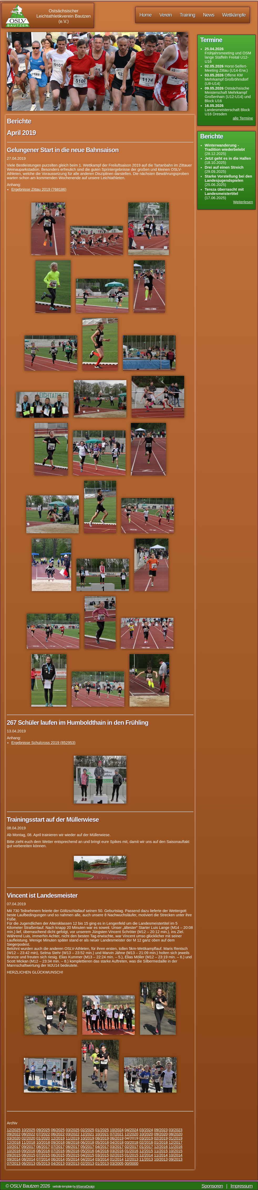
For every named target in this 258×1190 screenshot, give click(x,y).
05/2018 (102, 1142)
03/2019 (146, 1138)
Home (146, 15)
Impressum (242, 1186)
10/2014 (175, 1155)
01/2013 (102, 1163)
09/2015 (13, 1155)
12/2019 (58, 1138)
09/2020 (161, 1134)
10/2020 (146, 1134)
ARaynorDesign (85, 1186)
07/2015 (43, 1155)
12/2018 (13, 1142)
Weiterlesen (243, 202)
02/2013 (87, 1163)
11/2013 (146, 1159)
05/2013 (43, 1163)
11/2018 (28, 1142)
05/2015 (72, 1155)
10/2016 (13, 1151)
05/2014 (72, 1159)
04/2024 (131, 1130)
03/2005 (116, 1163)
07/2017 (58, 1147)
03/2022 (72, 1134)
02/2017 (131, 1147)
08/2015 (28, 1155)
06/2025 (58, 1130)
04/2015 (87, 1155)
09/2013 (175, 1159)
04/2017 (102, 1147)
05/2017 (87, 1147)
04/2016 (102, 1151)
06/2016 (72, 1151)
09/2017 (28, 1147)
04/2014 (87, 1159)
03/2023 (175, 1130)
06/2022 (58, 1134)
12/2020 (131, 1134)
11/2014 (161, 1155)
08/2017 (43, 1147)
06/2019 (116, 1138)
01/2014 (116, 1159)
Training (187, 15)
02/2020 (28, 1138)
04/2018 (116, 1142)
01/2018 (161, 1142)
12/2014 (146, 1155)
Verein (165, 15)
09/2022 (13, 1134)
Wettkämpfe (234, 15)
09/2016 (28, 1151)
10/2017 (13, 1147)
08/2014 (28, 1159)
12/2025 (13, 1130)
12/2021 (87, 1134)
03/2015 (102, 1155)
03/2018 (131, 1142)
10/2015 (175, 1151)
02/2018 (146, 1142)
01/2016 (131, 1151)
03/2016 (116, 1151)
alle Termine (243, 118)
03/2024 (146, 1130)
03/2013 (72, 1163)
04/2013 (58, 1163)
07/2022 (43, 1134)
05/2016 (87, 1151)
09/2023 (161, 1130)
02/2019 (161, 1138)
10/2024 (116, 1130)
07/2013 (13, 1163)
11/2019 (72, 1138)
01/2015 (131, 1155)
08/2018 (72, 1142)
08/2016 (43, 1151)
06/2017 (72, 1147)
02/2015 (116, 1155)
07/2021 (116, 1134)
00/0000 (131, 1163)
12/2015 (146, 1151)
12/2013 (131, 1159)
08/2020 (175, 1134)
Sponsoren (212, 1186)
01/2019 (175, 1138)
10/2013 (161, 1159)
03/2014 (102, 1159)
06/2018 (87, 1142)
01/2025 (102, 1130)
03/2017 (116, 1147)
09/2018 (58, 1142)
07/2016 (58, 1151)
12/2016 (161, 1147)
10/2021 (102, 1134)
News (208, 15)
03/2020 (13, 1138)
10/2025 (28, 1130)
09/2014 (13, 1159)
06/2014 (58, 1159)
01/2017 (146, 1147)
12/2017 (175, 1142)
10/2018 (43, 1142)
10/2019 (87, 1138)
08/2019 (102, 1138)
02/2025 (87, 1130)
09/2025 (43, 1130)
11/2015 (161, 1151)
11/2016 (175, 1147)
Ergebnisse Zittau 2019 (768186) (38, 189)
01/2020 (43, 1138)
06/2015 (58, 1155)
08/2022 (28, 1134)
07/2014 (43, 1159)
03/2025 (72, 1130)
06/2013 (28, 1163)
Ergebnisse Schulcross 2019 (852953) (43, 743)
